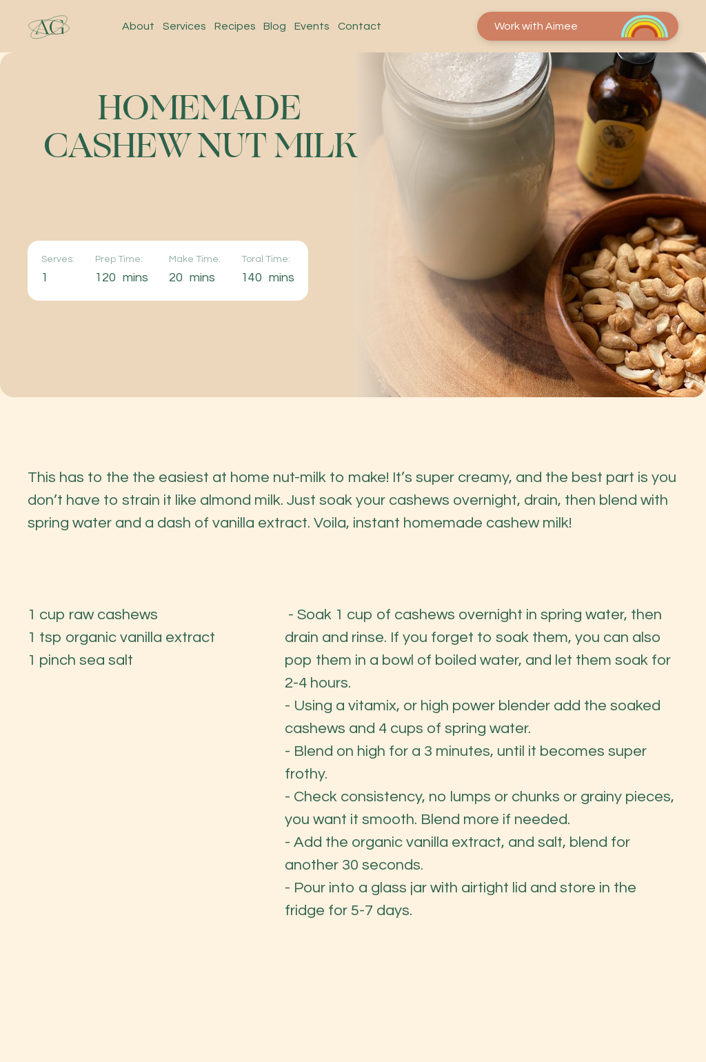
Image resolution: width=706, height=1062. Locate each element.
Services (184, 26)
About (138, 26)
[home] (49, 26)
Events (312, 26)
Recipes (235, 26)
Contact (359, 26)
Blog (274, 26)
